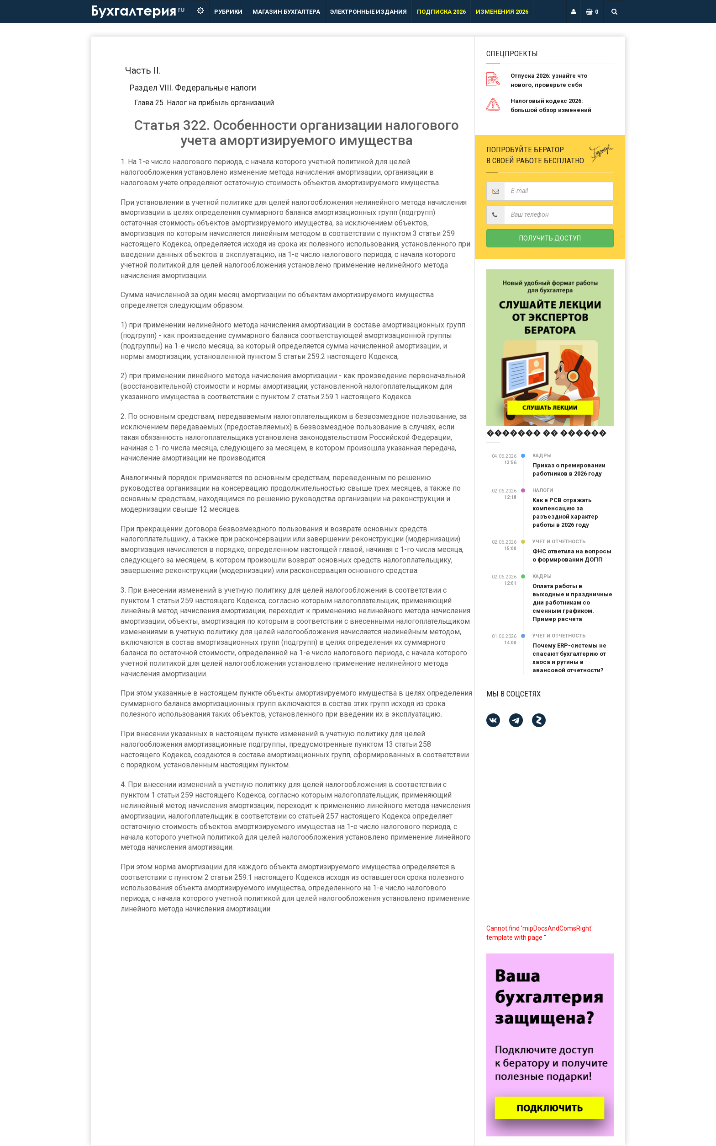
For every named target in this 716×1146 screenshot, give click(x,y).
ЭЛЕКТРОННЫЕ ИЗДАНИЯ (368, 11)
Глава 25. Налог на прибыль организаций (204, 102)
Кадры (542, 456)
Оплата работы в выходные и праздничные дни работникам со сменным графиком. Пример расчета (572, 602)
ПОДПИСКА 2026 (441, 11)
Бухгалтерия (138, 9)
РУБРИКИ (228, 11)
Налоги (542, 490)
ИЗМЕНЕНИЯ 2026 (502, 11)
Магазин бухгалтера (286, 11)
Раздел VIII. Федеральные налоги (193, 87)
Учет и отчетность (559, 542)
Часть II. (143, 70)
